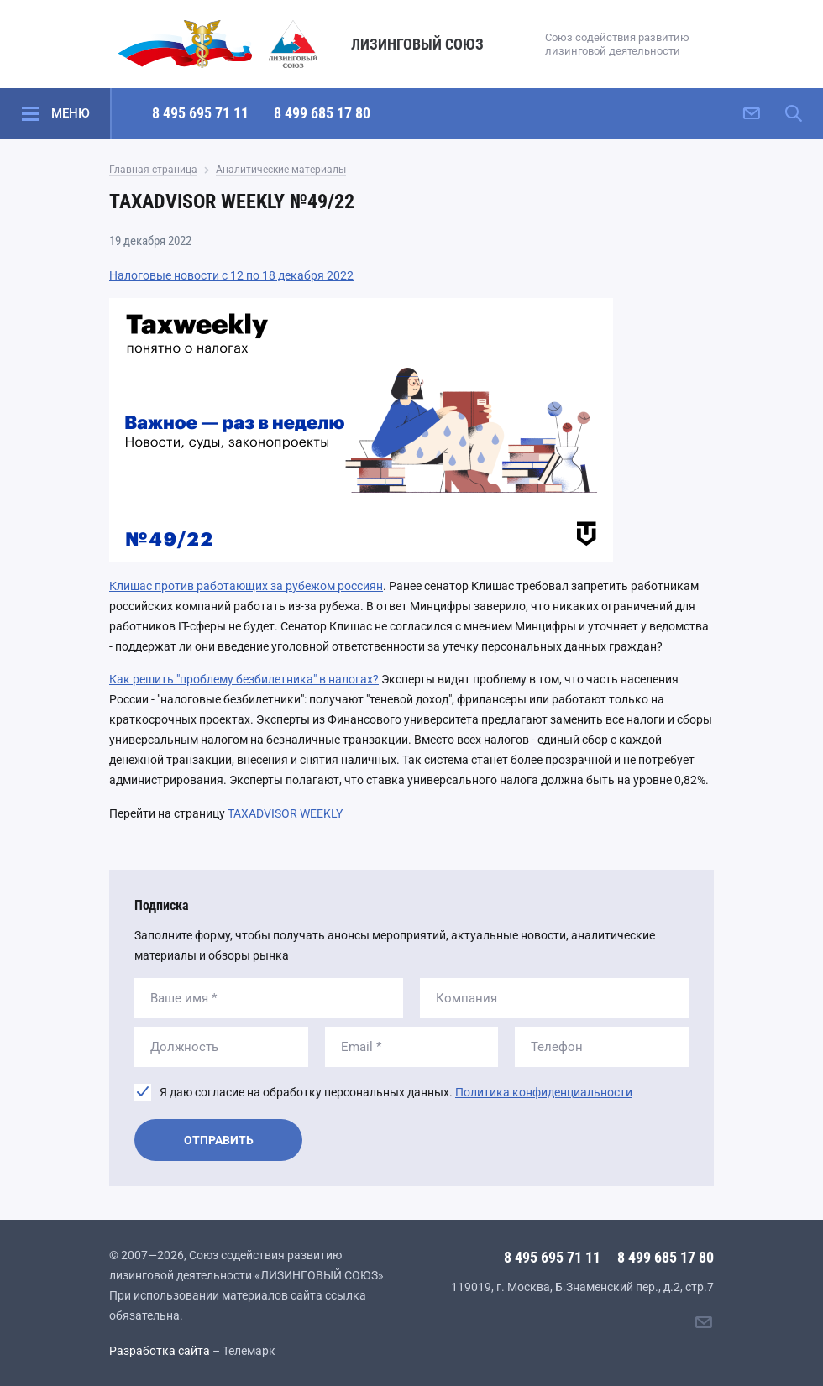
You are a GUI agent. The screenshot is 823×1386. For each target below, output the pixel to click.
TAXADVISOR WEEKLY (285, 813)
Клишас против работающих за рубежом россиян (246, 586)
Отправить (219, 1140)
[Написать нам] (751, 113)
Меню (70, 113)
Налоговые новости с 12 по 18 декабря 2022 (231, 275)
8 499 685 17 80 (322, 113)
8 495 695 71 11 (200, 113)
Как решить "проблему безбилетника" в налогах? (244, 679)
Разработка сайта (159, 1350)
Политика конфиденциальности (543, 1092)
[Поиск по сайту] (793, 113)
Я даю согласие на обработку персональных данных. (396, 1092)
